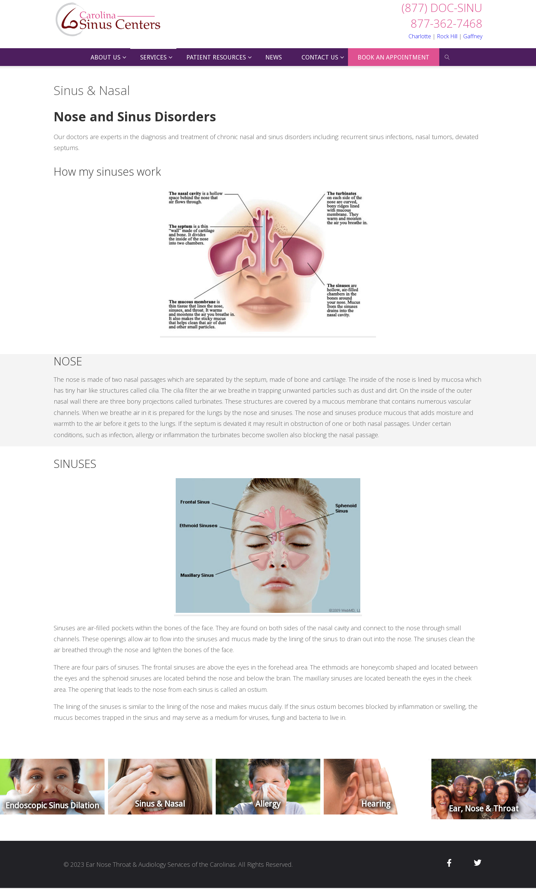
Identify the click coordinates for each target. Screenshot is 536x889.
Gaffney (472, 36)
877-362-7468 (446, 23)
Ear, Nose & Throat (484, 808)
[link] (447, 57)
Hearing (375, 804)
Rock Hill (447, 36)
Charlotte (419, 36)
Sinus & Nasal (160, 804)
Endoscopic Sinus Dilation (52, 805)
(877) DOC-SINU (442, 7)
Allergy (268, 804)
